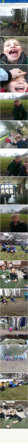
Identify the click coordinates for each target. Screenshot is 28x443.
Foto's (1, 3)
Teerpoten (6, 3)
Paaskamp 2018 (12, 3)
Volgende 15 (25, 8)
